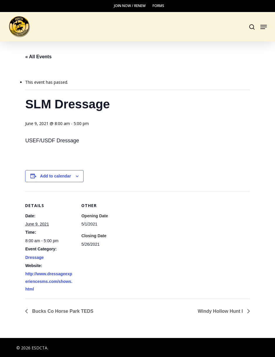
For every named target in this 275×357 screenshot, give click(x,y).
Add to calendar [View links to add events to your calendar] (55, 176)
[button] (263, 27)
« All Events (38, 56)
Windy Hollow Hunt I (221, 311)
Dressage (34, 257)
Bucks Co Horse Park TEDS (62, 311)
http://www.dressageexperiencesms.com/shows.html (48, 281)
